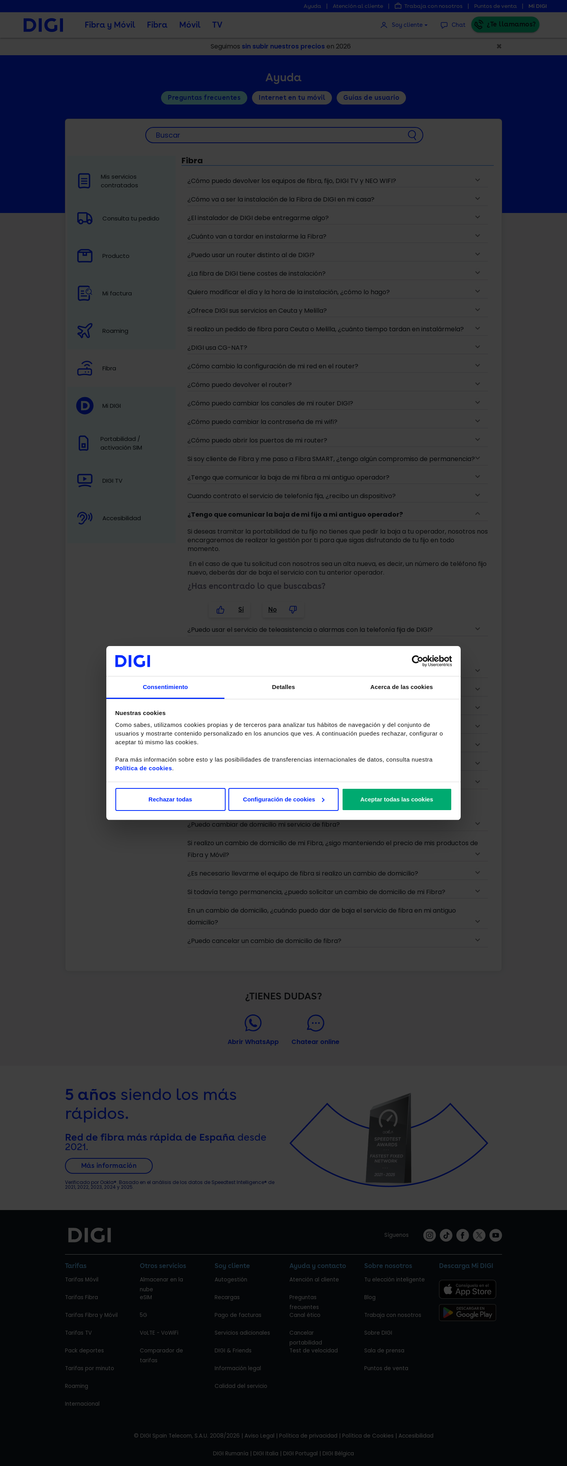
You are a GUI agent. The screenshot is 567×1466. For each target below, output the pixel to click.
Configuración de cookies (283, 799)
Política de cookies (143, 768)
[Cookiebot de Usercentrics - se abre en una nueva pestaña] (417, 661)
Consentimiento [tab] (165, 687)
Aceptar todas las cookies (396, 799)
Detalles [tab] (283, 687)
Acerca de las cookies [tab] (402, 687)
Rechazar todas (170, 799)
